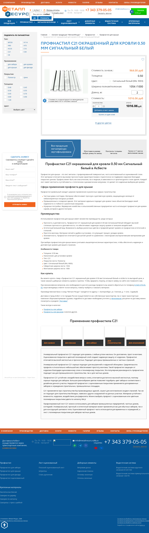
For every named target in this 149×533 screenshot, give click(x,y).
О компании (9, 3)
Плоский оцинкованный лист (51, 467)
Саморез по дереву (8, 495)
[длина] (137, 92)
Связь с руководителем (135, 3)
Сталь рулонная (45, 474)
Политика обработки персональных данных (14, 520)
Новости (72, 3)
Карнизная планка (85, 471)
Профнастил (26, 22)
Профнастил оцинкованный (12, 478)
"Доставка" (63, 301)
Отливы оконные (84, 474)
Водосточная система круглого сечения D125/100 (129, 468)
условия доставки (9, 448)
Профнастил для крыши (10, 471)
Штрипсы (43, 471)
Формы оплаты (53, 10)
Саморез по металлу (8, 499)
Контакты (113, 3)
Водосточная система (111, 22)
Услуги (59, 3)
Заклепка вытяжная (8, 492)
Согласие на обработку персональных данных (132, 518)
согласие (17, 198)
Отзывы (99, 3)
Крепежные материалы (134, 22)
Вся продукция (9, 22)
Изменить (44, 18)
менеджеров (116, 298)
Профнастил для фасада (10, 474)
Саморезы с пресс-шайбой (11, 502)
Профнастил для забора (10, 467)
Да (35, 18)
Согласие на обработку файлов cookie (129, 522)
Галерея (85, 3)
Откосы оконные (84, 478)
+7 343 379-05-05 (98, 10)
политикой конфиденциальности (18, 196)
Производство (28, 3)
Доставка (45, 3)
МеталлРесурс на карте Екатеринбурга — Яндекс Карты (20, 377)
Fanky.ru (142, 525)
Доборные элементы (90, 22)
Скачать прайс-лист (55, 13)
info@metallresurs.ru (122, 9)
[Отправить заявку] (19, 204)
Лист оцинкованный (69, 22)
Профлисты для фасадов (53, 312)
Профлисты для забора (53, 309)
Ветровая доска (84, 467)
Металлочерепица (47, 22)
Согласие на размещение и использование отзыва (133, 520)
